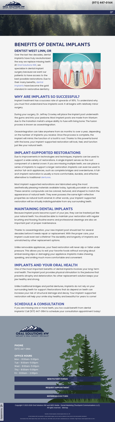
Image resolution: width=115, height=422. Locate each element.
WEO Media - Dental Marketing (61, 405)
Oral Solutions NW (26, 64)
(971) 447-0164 (38, 311)
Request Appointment (57, 390)
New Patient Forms (57, 382)
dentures (46, 177)
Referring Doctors (57, 399)
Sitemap (65, 408)
